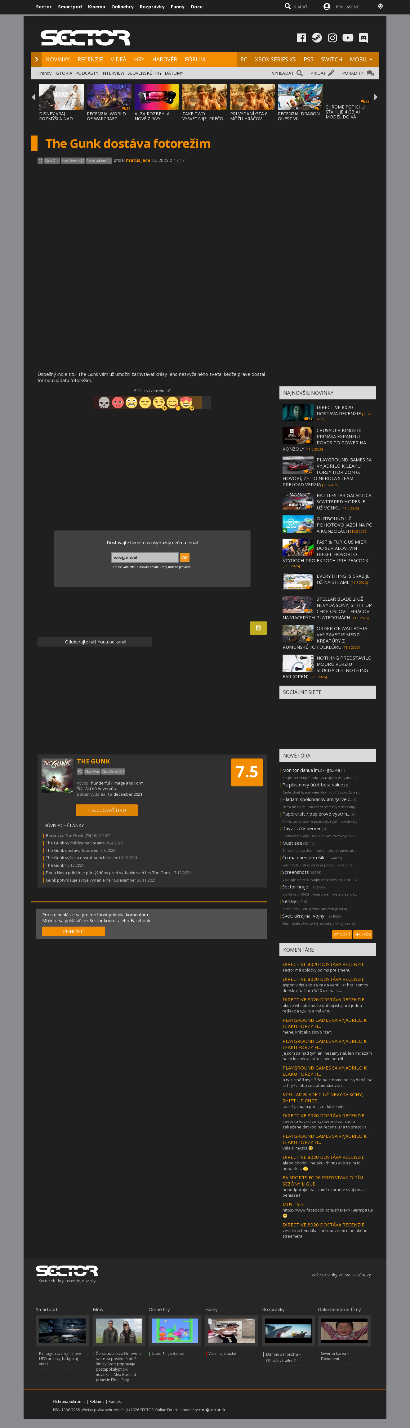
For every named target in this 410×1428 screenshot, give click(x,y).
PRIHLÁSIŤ (73, 931)
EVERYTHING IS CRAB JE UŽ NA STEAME (343, 579)
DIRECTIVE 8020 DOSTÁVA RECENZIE (339, 410)
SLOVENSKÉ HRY (144, 73)
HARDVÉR (164, 59)
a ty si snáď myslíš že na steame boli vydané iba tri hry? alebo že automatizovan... (327, 1082)
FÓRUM (195, 59)
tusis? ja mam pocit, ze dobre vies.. (315, 1106)
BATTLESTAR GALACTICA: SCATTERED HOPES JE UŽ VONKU (344, 501)
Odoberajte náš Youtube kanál (95, 642)
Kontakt (115, 1401)
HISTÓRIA (62, 73)
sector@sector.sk (210, 1409)
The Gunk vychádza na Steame (75, 843)
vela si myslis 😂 (298, 1148)
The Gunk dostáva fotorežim (73, 850)
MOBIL (359, 59)
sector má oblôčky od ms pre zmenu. (317, 970)
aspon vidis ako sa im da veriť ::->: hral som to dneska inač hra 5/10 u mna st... (325, 987)
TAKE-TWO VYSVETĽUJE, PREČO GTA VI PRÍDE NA (202, 119)
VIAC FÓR (363, 934)
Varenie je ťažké (222, 1353)
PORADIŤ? (352, 73)
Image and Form (129, 783)
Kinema (96, 6)
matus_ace (138, 160)
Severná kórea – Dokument (335, 1356)
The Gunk (55, 865)
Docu (197, 6)
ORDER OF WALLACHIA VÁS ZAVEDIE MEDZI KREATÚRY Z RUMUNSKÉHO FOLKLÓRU (325, 637)
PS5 (308, 59)
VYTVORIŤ (342, 934)
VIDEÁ (118, 59)
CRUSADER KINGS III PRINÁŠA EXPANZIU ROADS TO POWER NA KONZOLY (324, 439)
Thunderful (99, 783)
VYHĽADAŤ (283, 73)
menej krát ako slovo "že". (307, 1032)
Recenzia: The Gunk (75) (68, 835)
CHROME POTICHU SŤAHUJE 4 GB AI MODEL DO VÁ (345, 112)
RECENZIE (90, 59)
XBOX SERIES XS (275, 59)
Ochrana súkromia (69, 1401)
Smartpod (70, 6)
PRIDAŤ (318, 73)
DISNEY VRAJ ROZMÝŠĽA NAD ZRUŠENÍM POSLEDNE (56, 121)
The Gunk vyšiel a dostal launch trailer (82, 858)
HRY (139, 59)
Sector (44, 6)
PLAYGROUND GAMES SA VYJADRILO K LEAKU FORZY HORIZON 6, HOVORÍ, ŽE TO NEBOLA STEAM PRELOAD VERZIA (327, 471)
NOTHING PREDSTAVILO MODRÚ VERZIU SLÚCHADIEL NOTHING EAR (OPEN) (327, 667)
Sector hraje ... (297, 886)
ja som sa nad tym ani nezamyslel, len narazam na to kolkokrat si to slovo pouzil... (327, 1055)
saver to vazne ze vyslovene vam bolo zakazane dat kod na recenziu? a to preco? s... (326, 1124)
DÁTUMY (174, 73)
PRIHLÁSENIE (347, 7)
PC (243, 59)
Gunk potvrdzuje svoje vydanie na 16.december (91, 880)
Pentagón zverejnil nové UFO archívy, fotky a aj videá (60, 1359)
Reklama (97, 1401)
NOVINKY (57, 59)
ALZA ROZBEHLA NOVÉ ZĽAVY (152, 116)
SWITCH (331, 59)
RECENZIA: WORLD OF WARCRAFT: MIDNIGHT (106, 119)
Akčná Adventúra (101, 788)
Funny (178, 6)
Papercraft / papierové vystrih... (316, 814)
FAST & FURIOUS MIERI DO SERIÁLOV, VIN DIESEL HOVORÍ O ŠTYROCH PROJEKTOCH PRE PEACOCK (325, 551)
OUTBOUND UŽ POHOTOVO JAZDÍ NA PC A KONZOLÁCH (344, 524)
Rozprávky (152, 6)
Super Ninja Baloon (168, 1353)
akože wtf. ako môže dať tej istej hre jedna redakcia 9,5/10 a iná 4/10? (322, 1008)
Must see (292, 843)
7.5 (247, 771)
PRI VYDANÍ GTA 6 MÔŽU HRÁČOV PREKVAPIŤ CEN (249, 119)
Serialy (289, 901)
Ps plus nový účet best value (312, 784)
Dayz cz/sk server (301, 828)
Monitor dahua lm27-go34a (311, 770)
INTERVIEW (112, 73)
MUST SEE (294, 1204)
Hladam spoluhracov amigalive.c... (317, 799)
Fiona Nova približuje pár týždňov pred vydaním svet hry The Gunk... (109, 872)
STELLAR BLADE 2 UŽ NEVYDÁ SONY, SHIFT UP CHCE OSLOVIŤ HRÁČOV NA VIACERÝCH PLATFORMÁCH (327, 608)
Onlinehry (122, 6)
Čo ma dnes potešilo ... (306, 857)
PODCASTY (86, 73)
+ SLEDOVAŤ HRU (106, 810)
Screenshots (295, 872)
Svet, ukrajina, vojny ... (305, 916)
